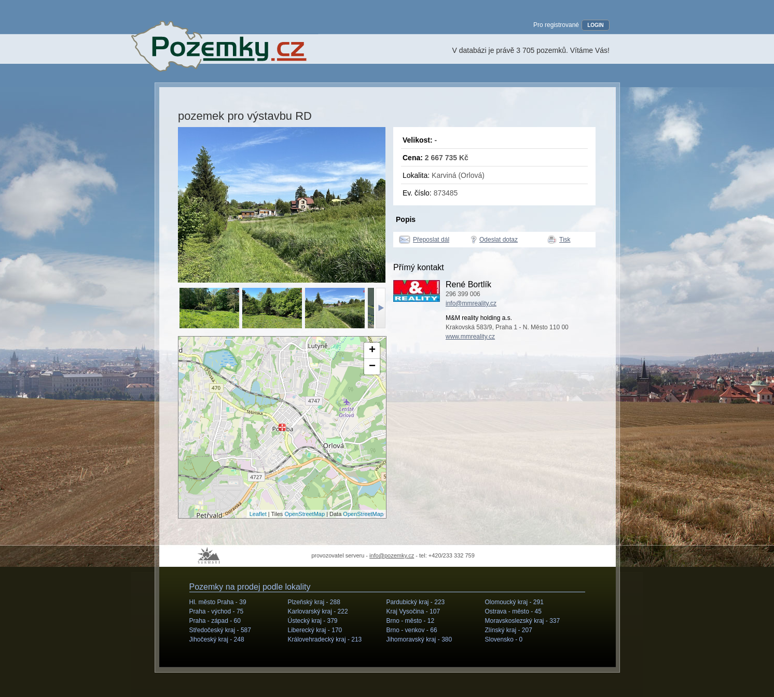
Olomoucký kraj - (514, 602)
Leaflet (258, 514)
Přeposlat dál (431, 239)
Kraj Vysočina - (413, 611)
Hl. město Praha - (217, 602)
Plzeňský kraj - (314, 602)
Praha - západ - (215, 620)
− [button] (372, 366)
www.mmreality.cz (470, 336)
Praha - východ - (216, 611)
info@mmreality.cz (471, 303)
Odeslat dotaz (498, 239)
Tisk (565, 239)
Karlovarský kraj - (318, 611)
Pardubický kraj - (415, 602)
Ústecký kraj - (313, 620)
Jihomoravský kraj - (419, 639)
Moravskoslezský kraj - (522, 620)
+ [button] (372, 350)
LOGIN (595, 25)
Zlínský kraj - (508, 630)
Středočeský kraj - (220, 630)
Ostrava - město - (513, 611)
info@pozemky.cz (391, 555)
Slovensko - (504, 639)
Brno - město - (410, 620)
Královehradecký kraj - (325, 639)
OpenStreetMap (304, 514)
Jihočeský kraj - (216, 639)
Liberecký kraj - (315, 630)
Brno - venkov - (411, 630)
